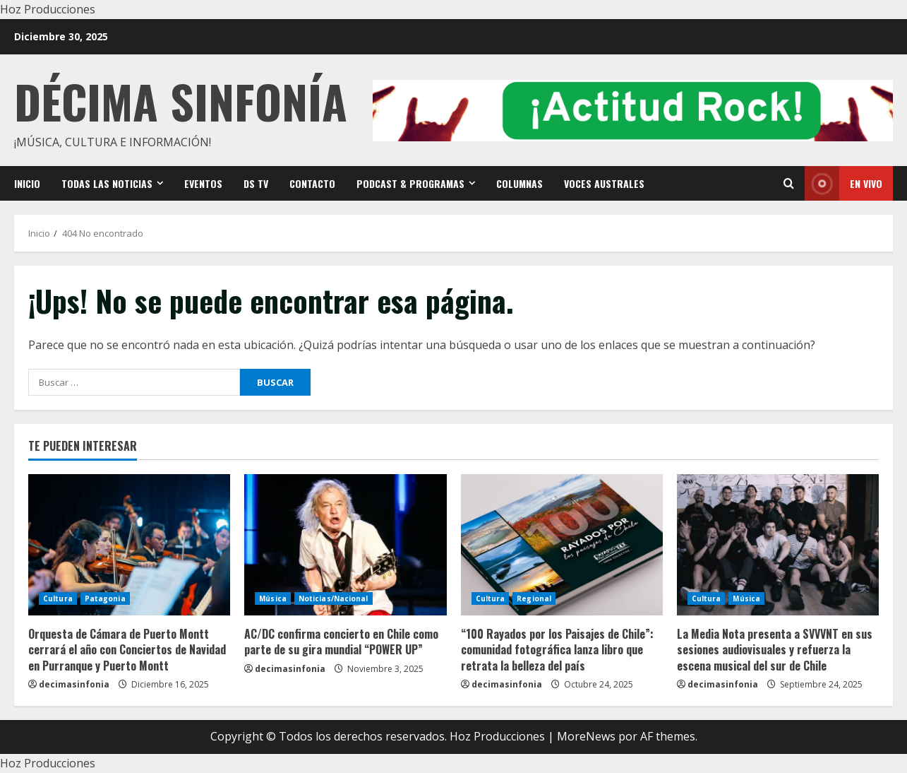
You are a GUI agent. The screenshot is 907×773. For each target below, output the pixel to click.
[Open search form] (788, 183)
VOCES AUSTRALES (604, 183)
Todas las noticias (106, 183)
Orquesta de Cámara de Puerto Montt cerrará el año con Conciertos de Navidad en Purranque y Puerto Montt (127, 649)
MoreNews (586, 736)
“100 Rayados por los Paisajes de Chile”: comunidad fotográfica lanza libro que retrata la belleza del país (557, 649)
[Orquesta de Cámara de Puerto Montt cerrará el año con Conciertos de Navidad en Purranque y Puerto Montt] (129, 544)
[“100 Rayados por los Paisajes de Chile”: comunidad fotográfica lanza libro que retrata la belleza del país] (562, 544)
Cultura (58, 598)
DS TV (256, 183)
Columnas (519, 183)
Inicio (27, 183)
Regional (534, 598)
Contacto (312, 183)
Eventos (203, 183)
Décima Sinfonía (180, 100)
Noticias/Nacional (333, 598)
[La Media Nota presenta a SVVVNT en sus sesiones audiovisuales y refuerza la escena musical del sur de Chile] (778, 544)
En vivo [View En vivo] (843, 183)
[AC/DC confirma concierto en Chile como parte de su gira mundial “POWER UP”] (345, 544)
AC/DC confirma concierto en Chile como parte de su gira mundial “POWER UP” (341, 641)
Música (273, 598)
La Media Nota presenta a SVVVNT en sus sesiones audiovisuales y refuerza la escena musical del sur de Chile (774, 649)
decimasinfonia (74, 684)
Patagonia (105, 598)
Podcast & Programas (410, 183)
